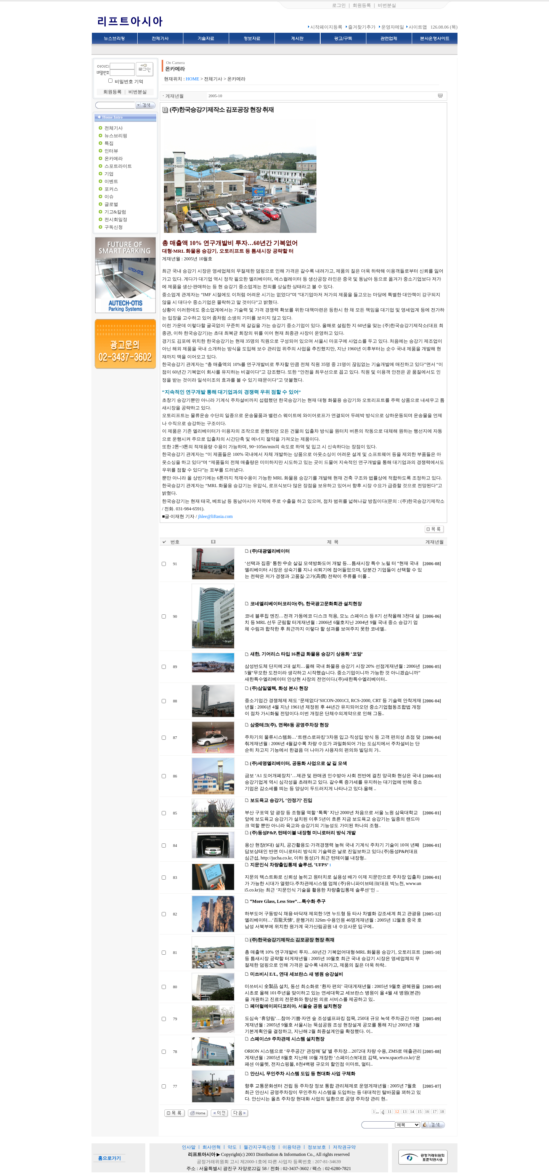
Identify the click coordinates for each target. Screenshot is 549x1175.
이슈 (109, 196)
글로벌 (111, 204)
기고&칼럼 (115, 212)
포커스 (111, 189)
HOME (192, 79)
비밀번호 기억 (129, 81)
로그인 (339, 5)
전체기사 (113, 128)
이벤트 (111, 181)
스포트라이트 (118, 166)
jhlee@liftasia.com (215, 516)
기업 (109, 173)
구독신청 (113, 227)
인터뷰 (111, 151)
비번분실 (387, 5)
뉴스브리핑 (115, 135)
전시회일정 (115, 219)
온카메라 (113, 158)
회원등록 (362, 5)
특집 (109, 143)
